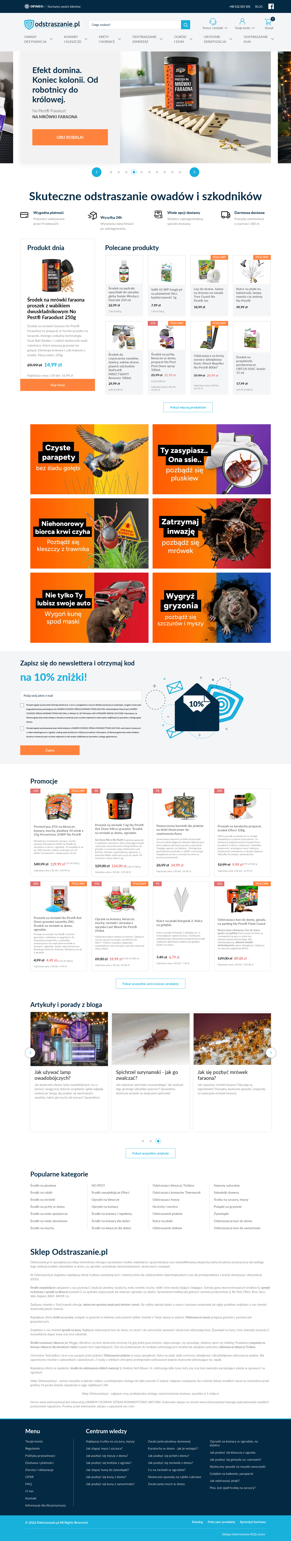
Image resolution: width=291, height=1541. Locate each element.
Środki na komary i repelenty (112, 1213)
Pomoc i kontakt (213, 28)
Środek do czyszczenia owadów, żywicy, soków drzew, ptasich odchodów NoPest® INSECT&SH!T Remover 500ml (124, 366)
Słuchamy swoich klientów (64, 6)
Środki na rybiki (41, 1192)
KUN (256, 38)
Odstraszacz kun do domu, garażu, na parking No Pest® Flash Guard (242, 921)
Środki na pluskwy (43, 1185)
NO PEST (98, 1185)
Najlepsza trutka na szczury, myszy (110, 1441)
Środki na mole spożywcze (48, 1213)
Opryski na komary (105, 1206)
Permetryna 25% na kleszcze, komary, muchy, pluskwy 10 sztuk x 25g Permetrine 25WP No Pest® (58, 830)
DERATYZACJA (215, 38)
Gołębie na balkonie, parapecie (231, 1473)
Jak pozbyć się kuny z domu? (106, 1477)
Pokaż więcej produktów (188, 407)
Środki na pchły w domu (47, 1206)
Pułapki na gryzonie (227, 1206)
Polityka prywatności (40, 1455)
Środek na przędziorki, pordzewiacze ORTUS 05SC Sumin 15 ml (250, 364)
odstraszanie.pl (52, 25)
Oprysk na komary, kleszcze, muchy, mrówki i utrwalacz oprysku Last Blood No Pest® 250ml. (116, 924)
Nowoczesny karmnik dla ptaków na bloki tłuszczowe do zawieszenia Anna (179, 829)
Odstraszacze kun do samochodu (237, 1228)
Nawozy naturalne (227, 1185)
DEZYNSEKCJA (35, 38)
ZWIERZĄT (144, 38)
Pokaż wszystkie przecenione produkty (150, 984)
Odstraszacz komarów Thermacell (176, 1192)
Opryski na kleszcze (105, 1199)
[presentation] (96, 172)
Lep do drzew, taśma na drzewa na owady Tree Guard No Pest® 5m (208, 294)
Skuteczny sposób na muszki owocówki (238, 1466)
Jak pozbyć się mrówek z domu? (170, 1463)
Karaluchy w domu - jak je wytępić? (173, 1448)
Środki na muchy (42, 1228)
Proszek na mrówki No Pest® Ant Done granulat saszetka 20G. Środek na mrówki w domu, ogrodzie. (58, 923)
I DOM (180, 38)
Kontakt (31, 1498)
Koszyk (270, 24)
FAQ (28, 1484)
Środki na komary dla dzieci (111, 1221)
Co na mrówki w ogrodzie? (167, 1470)
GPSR (29, 1477)
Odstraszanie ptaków (168, 1213)
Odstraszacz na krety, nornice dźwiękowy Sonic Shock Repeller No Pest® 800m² (209, 361)
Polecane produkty (221, 1522)
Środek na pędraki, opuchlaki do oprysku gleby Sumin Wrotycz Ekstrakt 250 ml (124, 294)
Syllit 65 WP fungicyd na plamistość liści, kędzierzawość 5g (166, 293)
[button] (111, 172)
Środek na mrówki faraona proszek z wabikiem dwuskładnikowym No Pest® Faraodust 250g (55, 308)
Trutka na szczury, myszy (231, 1199)
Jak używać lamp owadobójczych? (65, 1075)
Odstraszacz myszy (166, 1199)
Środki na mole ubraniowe (48, 1221)
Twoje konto (242, 28)
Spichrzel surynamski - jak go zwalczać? (160, 1075)
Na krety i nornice (165, 1206)
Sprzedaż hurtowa (253, 1522)
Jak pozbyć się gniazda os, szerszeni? (235, 1459)
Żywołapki (221, 1213)
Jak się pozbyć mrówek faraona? (235, 1075)
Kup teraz (58, 385)
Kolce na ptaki (163, 1221)
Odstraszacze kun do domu (233, 1221)
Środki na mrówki (42, 1199)
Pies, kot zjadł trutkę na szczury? (233, 1488)
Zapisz (50, 750)
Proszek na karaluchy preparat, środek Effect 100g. (240, 828)
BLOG (259, 6)
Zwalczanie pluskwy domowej (169, 1441)
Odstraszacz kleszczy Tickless (173, 1185)
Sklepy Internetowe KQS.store (243, 1534)
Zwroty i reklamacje (39, 1470)
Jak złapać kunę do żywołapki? (107, 1470)
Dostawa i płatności (39, 1463)
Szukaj (185, 24)
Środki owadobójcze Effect (111, 1192)
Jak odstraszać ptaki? (225, 1480)
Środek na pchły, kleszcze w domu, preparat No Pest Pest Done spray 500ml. (163, 362)
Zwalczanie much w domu (166, 1484)
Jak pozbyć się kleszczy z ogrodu (232, 1452)
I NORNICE (107, 38)
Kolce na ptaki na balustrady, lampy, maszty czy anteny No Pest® (249, 294)
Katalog (197, 1522)
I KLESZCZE (72, 38)
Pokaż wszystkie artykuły (150, 1153)
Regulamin (32, 1448)
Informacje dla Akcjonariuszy (45, 1505)
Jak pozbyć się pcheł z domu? (168, 1455)
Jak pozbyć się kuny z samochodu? (110, 1484)
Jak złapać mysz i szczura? (104, 1448)
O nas (29, 1491)
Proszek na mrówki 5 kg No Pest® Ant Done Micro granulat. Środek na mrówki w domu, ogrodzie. (119, 829)
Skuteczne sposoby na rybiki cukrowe (174, 1477)
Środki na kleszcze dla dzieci (111, 1228)
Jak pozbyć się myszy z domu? (107, 1455)
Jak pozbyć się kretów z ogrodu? (109, 1463)
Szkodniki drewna (226, 1192)
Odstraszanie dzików (167, 1228)
